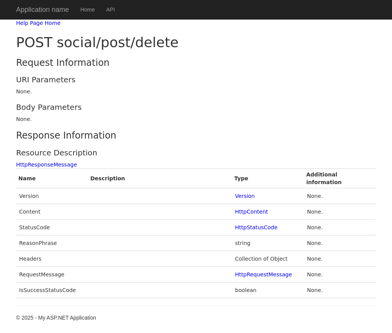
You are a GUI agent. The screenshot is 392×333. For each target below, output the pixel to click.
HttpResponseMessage (46, 165)
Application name (42, 9)
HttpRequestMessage (263, 274)
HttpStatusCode (256, 227)
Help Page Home (38, 23)
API (110, 10)
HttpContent (251, 212)
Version (245, 196)
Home (87, 10)
